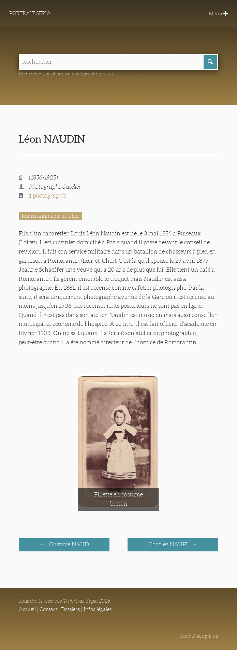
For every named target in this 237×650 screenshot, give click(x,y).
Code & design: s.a (199, 636)
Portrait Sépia (30, 13)
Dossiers (70, 609)
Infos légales (98, 609)
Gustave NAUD (68, 544)
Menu (218, 13)
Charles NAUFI (168, 544)
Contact (48, 609)
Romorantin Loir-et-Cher (50, 216)
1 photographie (47, 195)
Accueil (27, 609)
